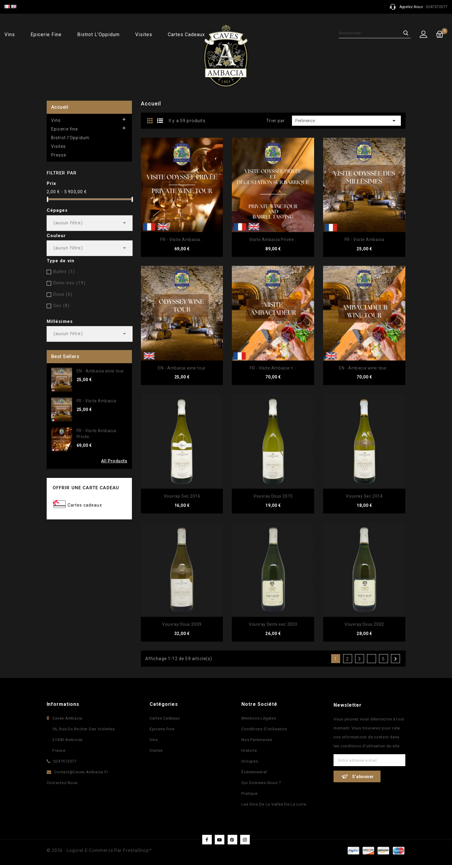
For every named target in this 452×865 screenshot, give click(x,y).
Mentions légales (258, 718)
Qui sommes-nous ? (261, 782)
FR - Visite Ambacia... (181, 239)
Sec (61, 305)
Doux (62, 294)
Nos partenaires (256, 739)
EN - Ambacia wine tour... (364, 368)
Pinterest (232, 839)
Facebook (207, 839)
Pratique (249, 793)
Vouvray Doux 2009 (182, 624)
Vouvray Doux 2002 (364, 624)
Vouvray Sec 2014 (364, 496)
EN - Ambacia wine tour (100, 371)
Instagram (245, 839)
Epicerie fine (46, 34)
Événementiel (254, 772)
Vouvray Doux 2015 (273, 496)
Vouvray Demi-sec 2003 (273, 624)
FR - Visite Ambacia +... (273, 368)
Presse (58, 155)
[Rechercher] (375, 33)
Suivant (395, 658)
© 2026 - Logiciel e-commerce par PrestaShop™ (99, 850)
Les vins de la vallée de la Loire (273, 804)
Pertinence (346, 120)
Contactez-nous (62, 782)
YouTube (219, 839)
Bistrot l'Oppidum (98, 34)
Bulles (64, 271)
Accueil (60, 107)
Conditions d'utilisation (264, 729)
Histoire (249, 750)
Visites (143, 34)
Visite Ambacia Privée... (273, 239)
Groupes (249, 761)
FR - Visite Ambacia (96, 400)
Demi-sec (69, 283)
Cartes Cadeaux (165, 718)
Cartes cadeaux (186, 34)
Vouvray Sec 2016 (182, 496)
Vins (9, 34)
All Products (114, 460)
